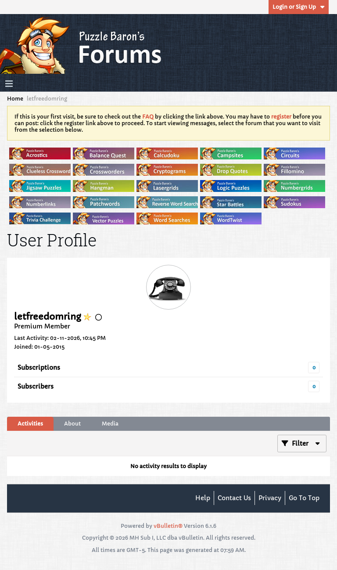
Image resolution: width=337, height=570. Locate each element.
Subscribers (36, 386)
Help (202, 498)
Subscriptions (39, 368)
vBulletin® (168, 526)
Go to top (304, 498)
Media (110, 423)
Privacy (269, 498)
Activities (30, 423)
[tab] (30, 424)
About (72, 423)
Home (15, 98)
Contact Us (234, 498)
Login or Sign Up (298, 7)
